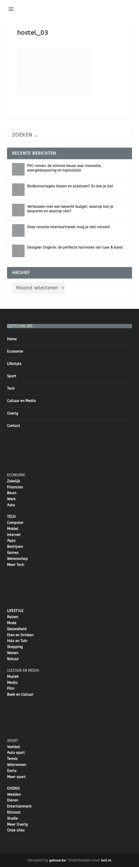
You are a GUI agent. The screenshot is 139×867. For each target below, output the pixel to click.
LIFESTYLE (15, 611)
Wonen (12, 653)
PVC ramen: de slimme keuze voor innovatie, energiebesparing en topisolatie (64, 168)
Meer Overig (17, 824)
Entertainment (19, 806)
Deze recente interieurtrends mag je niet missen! (68, 227)
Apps (11, 541)
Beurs (12, 493)
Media (12, 683)
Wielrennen (16, 765)
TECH (11, 517)
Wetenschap (17, 559)
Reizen (12, 617)
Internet (14, 535)
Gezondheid (17, 629)
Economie (15, 351)
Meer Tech (15, 565)
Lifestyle (14, 364)
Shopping (15, 647)
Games (13, 553)
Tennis (12, 759)
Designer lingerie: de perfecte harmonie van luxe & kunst (75, 247)
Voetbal (13, 747)
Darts (12, 771)
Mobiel (12, 529)
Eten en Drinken (20, 635)
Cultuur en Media (21, 401)
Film (10, 688)
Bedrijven (15, 547)
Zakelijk (13, 481)
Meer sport (16, 777)
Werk (11, 499)
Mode (11, 623)
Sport (11, 376)
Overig (12, 413)
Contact (13, 426)
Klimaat (14, 812)
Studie (12, 818)
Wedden (14, 794)
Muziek (13, 677)
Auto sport (16, 753)
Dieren (12, 800)
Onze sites (16, 830)
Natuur (13, 659)
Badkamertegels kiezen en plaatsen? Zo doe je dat (70, 186)
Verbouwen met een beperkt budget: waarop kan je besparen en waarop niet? (70, 209)
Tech (11, 388)
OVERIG (13, 788)
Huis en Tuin (17, 641)
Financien (15, 487)
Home (12, 339)
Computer (15, 523)
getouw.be (57, 860)
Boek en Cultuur (20, 694)
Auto (11, 505)
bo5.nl (106, 860)
